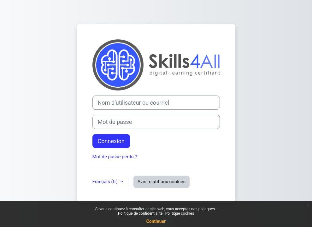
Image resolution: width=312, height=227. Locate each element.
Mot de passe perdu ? (114, 157)
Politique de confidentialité (141, 213)
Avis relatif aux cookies (161, 181)
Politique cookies (179, 213)
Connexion (111, 141)
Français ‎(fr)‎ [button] (105, 181)
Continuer (156, 221)
